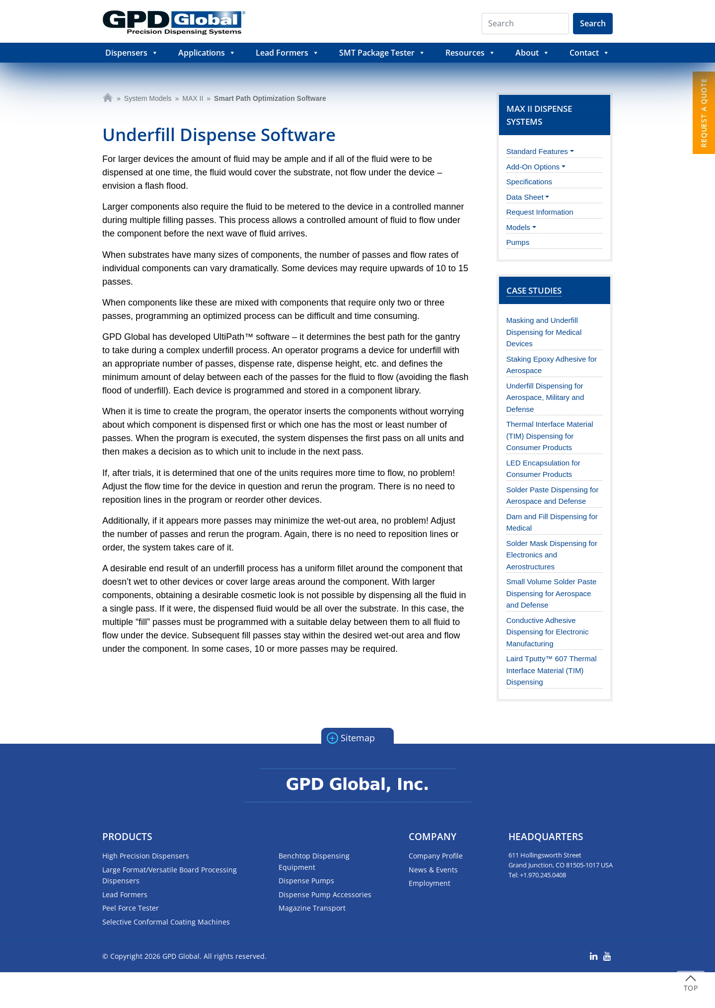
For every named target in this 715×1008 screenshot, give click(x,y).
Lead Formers (287, 52)
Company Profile (436, 855)
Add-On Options (533, 166)
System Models (148, 98)
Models (518, 227)
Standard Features (537, 151)
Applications (207, 52)
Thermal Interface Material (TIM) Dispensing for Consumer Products (549, 436)
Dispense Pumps (306, 880)
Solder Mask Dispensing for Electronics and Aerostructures (551, 555)
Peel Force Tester (130, 908)
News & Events (433, 869)
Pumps (518, 242)
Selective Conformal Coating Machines (166, 922)
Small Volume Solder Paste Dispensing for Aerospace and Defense (551, 593)
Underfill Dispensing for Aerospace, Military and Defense (545, 397)
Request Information (539, 212)
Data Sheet (525, 197)
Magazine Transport (312, 908)
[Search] (525, 23)
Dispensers (131, 52)
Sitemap (351, 737)
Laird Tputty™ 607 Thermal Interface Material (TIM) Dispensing (551, 670)
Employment (429, 883)
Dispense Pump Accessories (325, 894)
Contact (590, 52)
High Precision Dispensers (145, 855)
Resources (470, 52)
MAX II (192, 98)
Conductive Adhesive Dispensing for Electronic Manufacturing (547, 632)
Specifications (529, 181)
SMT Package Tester (382, 52)
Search (593, 23)
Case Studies (534, 290)
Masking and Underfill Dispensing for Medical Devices (544, 332)
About (532, 52)
